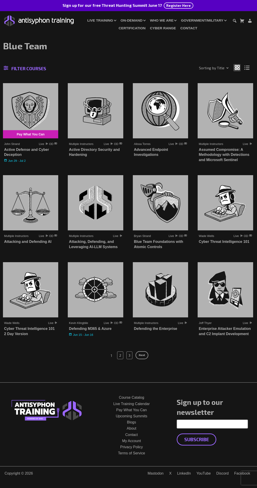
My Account (131, 441)
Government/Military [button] (202, 20)
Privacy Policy (131, 447)
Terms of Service (131, 453)
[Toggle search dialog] (234, 21)
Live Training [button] (100, 20)
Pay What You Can (131, 410)
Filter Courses (25, 68)
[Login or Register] (249, 21)
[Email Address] (212, 424)
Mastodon (156, 473)
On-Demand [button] (131, 20)
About (131, 428)
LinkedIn (184, 473)
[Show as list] (247, 67)
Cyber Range (163, 28)
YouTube (204, 473)
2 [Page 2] (120, 355)
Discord (222, 473)
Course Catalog (131, 397)
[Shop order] (204, 68)
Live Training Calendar (131, 404)
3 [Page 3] (129, 355)
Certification (132, 28)
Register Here (178, 5)
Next (142, 354)
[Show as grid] (237, 67)
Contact (188, 28)
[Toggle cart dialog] (242, 21)
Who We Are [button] (161, 20)
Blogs (131, 422)
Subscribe (196, 439)
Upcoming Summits (131, 416)
